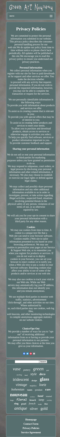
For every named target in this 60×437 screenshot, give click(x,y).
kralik (40, 404)
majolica (33, 386)
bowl (26, 375)
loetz (42, 385)
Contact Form (30, 424)
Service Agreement (31, 432)
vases (29, 390)
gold (44, 408)
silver (34, 409)
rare (48, 389)
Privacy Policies (31, 428)
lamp (41, 399)
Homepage (31, 419)
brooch (33, 400)
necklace (32, 397)
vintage (21, 384)
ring (16, 403)
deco (42, 374)
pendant (38, 390)
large (12, 400)
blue (46, 404)
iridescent (21, 379)
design (34, 380)
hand (40, 395)
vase (17, 368)
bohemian (17, 389)
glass (44, 379)
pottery (26, 370)
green (38, 368)
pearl (23, 404)
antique (20, 408)
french (32, 403)
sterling (19, 375)
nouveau (18, 394)
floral (21, 399)
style (33, 374)
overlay (49, 400)
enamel (49, 396)
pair (47, 370)
